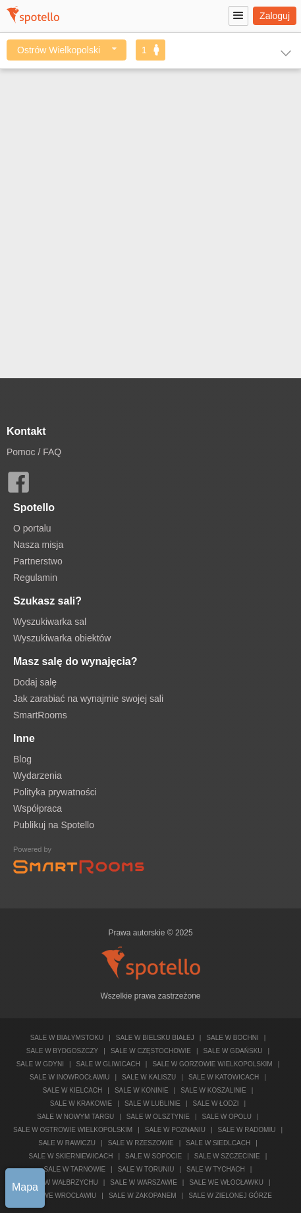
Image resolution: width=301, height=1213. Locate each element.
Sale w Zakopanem (143, 1195)
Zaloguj (275, 16)
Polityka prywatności (55, 792)
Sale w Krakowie (81, 1103)
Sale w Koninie (142, 1090)
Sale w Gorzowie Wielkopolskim (212, 1064)
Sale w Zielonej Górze (230, 1195)
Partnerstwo (38, 561)
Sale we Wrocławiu (60, 1195)
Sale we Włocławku (226, 1182)
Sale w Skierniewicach (71, 1156)
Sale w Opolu (227, 1116)
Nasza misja (38, 544)
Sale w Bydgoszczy (62, 1050)
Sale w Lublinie (152, 1103)
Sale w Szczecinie (227, 1156)
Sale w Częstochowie (151, 1050)
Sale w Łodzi (216, 1103)
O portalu (32, 528)
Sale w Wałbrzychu (62, 1182)
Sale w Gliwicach (108, 1064)
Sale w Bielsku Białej (155, 1037)
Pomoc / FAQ (34, 452)
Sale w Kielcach (73, 1090)
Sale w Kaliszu (149, 1077)
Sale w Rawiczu (67, 1143)
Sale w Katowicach (223, 1077)
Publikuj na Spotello (53, 825)
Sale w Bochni (232, 1037)
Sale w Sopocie (153, 1156)
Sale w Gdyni (40, 1064)
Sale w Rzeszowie (141, 1143)
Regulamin (35, 577)
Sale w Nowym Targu (75, 1116)
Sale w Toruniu (146, 1169)
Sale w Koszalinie (213, 1090)
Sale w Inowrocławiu (69, 1077)
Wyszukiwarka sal (49, 621)
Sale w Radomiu (247, 1129)
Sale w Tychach (215, 1169)
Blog (22, 759)
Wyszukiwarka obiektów (62, 638)
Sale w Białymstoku (67, 1037)
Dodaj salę (35, 682)
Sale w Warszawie (143, 1182)
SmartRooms (40, 715)
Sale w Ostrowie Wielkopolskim (72, 1129)
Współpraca (37, 808)
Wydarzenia (37, 775)
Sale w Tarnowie (75, 1169)
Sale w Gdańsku (233, 1050)
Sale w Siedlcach (218, 1143)
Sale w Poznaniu (175, 1129)
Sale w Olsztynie (158, 1116)
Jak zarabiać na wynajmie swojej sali (88, 698)
